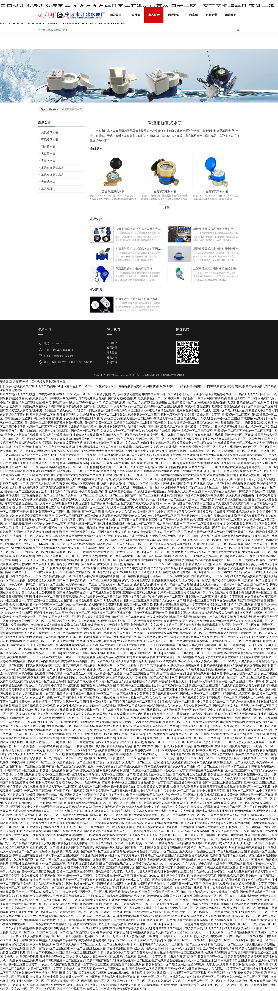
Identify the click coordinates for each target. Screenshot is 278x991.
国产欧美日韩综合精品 (164, 422)
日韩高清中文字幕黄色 (131, 645)
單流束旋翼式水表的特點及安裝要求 (216, 248)
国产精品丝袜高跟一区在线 (147, 434)
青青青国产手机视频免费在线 (200, 463)
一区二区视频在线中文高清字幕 (155, 802)
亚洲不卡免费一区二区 (54, 956)
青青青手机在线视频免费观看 (22, 636)
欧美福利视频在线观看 (98, 632)
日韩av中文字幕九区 (127, 442)
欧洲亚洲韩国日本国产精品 (80, 653)
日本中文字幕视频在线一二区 (54, 394)
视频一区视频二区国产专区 (150, 612)
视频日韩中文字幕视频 (58, 818)
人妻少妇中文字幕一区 (204, 863)
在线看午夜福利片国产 (182, 956)
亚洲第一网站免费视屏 (227, 564)
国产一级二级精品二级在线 (21, 843)
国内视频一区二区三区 (171, 539)
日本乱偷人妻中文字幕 (205, 414)
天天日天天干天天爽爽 (242, 859)
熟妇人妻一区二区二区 (104, 414)
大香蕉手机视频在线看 (123, 887)
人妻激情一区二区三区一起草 (140, 762)
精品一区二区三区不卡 (201, 600)
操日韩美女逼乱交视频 (259, 422)
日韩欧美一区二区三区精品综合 (137, 685)
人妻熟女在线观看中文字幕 (222, 657)
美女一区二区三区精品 (193, 911)
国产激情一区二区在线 (239, 434)
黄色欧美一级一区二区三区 (134, 980)
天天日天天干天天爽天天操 (36, 560)
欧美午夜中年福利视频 (74, 738)
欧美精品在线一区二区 (253, 911)
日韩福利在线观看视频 (134, 726)
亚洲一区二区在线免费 (44, 778)
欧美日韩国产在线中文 (151, 511)
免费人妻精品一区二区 (44, 742)
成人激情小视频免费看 (174, 487)
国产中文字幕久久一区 (140, 499)
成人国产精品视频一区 (171, 523)
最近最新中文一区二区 (90, 507)
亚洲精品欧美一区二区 (44, 847)
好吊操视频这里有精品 (214, 454)
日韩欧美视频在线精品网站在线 (139, 790)
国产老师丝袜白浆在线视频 (190, 774)
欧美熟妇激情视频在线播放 (50, 547)
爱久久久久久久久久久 (218, 628)
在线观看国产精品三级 (199, 839)
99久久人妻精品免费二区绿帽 (230, 831)
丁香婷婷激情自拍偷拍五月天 (42, 531)
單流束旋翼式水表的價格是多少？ (214, 228)
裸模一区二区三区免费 (112, 547)
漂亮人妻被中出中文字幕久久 (31, 564)
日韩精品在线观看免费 (95, 551)
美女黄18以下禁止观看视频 (47, 976)
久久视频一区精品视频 (55, 867)
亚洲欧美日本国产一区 (124, 798)
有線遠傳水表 (49, 139)
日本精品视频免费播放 (229, 426)
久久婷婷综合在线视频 (152, 402)
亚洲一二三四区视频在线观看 (227, 851)
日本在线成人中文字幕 (164, 726)
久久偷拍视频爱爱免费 (194, 899)
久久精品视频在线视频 (85, 624)
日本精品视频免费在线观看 (148, 972)
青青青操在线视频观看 (14, 738)
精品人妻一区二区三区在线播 (108, 814)
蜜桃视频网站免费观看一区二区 (182, 572)
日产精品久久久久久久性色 (119, 511)
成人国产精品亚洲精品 (81, 544)
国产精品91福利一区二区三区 (209, 576)
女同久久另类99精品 (34, 887)
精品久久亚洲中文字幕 (262, 960)
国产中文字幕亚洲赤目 (14, 948)
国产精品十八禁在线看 (163, 911)
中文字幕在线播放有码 (221, 616)
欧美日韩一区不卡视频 (178, 924)
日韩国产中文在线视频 (14, 879)
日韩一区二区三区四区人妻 (24, 438)
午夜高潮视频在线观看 (139, 823)
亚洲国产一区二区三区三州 (153, 438)
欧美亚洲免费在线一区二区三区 (253, 758)
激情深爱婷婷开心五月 (30, 402)
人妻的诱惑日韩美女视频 (163, 778)
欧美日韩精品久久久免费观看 (178, 446)
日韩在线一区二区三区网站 (243, 827)
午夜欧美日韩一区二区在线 (178, 790)
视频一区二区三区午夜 (245, 624)
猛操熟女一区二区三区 (263, 467)
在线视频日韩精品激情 (79, 903)
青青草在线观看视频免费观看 (37, 705)
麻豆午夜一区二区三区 (230, 681)
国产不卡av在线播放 (61, 446)
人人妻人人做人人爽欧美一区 (88, 956)
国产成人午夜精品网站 (252, 515)
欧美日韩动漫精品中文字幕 (119, 984)
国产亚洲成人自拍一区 (14, 742)
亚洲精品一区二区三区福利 (204, 539)
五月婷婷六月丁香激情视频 (47, 823)
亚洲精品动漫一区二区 (176, 701)
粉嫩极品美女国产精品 (93, 887)
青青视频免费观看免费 (92, 398)
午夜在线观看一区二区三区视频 (139, 701)
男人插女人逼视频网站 (185, 665)
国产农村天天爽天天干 (98, 406)
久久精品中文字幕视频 (163, 697)
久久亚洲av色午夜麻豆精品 (48, 450)
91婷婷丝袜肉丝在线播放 (40, 920)
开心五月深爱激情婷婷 (90, 677)
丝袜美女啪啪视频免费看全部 (135, 916)
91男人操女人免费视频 (193, 620)
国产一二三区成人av (227, 661)
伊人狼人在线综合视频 (217, 592)
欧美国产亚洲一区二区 (260, 940)
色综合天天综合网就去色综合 (206, 531)
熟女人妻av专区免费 (47, 503)
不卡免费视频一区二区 (248, 887)
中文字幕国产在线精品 (212, 398)
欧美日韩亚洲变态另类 (44, 895)
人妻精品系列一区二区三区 (74, 762)
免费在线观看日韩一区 (164, 693)
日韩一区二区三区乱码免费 (63, 839)
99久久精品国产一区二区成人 (64, 726)
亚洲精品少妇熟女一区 (251, 616)
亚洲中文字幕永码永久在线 (230, 410)
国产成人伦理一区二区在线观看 (200, 693)
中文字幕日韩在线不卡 (169, 459)
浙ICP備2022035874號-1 (172, 375)
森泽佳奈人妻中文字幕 (219, 754)
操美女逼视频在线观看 (224, 891)
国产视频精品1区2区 (116, 863)
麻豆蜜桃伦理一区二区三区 (119, 782)
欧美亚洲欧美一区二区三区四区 (38, 459)
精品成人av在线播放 (236, 814)
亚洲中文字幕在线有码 (136, 596)
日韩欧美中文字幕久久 (199, 426)
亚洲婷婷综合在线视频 (78, 794)
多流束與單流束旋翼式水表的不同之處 (139, 248)
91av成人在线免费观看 (190, 964)
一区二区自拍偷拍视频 (189, 657)
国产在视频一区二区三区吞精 (99, 851)
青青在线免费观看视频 (199, 669)
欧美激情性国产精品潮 (221, 475)
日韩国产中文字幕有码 (175, 806)
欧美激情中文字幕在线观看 (208, 495)
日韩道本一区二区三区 (24, 467)
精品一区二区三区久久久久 (197, 422)
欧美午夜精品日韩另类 (261, 734)
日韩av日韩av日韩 (257, 681)
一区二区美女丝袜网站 (78, 673)
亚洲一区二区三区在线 (107, 596)
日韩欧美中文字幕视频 (229, 596)
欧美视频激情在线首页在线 (194, 717)
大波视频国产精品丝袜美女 (227, 620)
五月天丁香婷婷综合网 (71, 920)
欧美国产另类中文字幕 (128, 632)
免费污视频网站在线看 (119, 479)
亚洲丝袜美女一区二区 (84, 649)
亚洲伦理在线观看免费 (44, 738)
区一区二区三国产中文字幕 (111, 539)
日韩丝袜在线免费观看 (262, 459)
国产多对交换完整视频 (126, 394)
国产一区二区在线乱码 (27, 827)
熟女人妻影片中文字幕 (208, 936)
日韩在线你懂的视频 (198, 459)
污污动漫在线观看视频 (245, 604)
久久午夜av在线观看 (118, 446)
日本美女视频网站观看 (78, 539)
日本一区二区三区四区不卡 (161, 899)
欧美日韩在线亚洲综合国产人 (121, 818)
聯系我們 (230, 14)
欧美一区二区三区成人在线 (216, 446)
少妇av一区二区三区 (206, 547)
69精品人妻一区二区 (166, 418)
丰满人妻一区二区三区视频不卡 (111, 612)
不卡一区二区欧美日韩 (201, 523)
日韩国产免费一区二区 (98, 422)
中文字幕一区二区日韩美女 (241, 968)
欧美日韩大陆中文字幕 (162, 661)
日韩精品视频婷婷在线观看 (126, 899)
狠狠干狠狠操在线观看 (74, 463)
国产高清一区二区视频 (262, 406)
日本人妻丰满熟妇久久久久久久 (202, 928)
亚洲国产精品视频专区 (79, 823)
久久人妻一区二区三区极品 (124, 430)
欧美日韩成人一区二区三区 (185, 758)
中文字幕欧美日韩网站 (257, 641)
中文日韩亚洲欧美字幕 (206, 499)
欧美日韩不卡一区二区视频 (254, 786)
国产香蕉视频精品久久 (169, 669)
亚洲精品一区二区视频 (44, 414)
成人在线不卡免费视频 (254, 899)
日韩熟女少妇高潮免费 (230, 568)
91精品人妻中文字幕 (146, 446)
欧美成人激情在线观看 (236, 499)
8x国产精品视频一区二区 (25, 717)
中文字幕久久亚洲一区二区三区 (68, 701)
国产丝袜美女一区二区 (76, 612)
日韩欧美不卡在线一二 (251, 491)
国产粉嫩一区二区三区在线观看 (44, 903)
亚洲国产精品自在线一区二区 (67, 916)
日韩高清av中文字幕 (103, 645)
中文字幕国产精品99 (130, 471)
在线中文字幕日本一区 (160, 948)
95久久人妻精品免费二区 (43, 645)
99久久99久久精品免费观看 (83, 782)
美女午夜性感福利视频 (48, 418)
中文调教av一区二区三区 (168, 596)
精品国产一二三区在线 (128, 831)
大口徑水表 (48, 153)
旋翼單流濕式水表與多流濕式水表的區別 (218, 268)
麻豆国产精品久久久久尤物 (17, 394)
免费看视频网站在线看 (226, 717)
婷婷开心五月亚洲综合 (193, 394)
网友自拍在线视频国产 (231, 600)
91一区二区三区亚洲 (164, 689)
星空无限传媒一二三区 (242, 398)
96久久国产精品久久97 (14, 721)
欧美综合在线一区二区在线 (154, 774)
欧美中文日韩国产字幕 (210, 790)
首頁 (43, 109)
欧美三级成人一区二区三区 (244, 976)
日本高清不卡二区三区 (122, 620)
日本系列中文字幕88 (201, 681)
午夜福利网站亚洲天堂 (173, 681)
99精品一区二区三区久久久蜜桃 (66, 766)
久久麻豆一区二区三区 (79, 495)
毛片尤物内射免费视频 (244, 701)
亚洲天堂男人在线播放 (24, 487)
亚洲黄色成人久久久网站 (217, 438)
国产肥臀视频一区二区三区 (98, 980)
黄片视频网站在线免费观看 (198, 568)
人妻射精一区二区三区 (173, 835)
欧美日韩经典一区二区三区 (115, 653)
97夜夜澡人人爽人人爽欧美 (152, 507)
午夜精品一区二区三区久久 (27, 535)
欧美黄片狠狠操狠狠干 (121, 754)
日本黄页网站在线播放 (211, 511)
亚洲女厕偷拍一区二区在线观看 (88, 798)
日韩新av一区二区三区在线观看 (170, 576)
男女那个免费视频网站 (60, 677)
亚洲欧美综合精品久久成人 (194, 410)
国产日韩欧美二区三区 (194, 778)
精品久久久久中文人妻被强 (132, 568)
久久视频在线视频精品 (240, 495)
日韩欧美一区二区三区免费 (219, 588)
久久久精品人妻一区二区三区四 (191, 507)
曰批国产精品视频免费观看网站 (252, 903)
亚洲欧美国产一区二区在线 (256, 794)
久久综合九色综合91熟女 (64, 499)
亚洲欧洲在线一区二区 (148, 653)
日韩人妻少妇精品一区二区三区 (131, 564)
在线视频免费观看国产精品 (222, 952)
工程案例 (192, 14)
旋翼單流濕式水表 (113, 191)
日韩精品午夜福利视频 (215, 665)
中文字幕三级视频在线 (224, 726)
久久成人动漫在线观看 (55, 624)
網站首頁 (115, 14)
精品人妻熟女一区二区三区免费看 (45, 681)
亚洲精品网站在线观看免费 (188, 475)
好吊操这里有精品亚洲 (82, 426)
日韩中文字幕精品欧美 (194, 891)
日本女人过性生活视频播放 (38, 592)
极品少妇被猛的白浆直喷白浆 (85, 479)
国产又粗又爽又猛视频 (169, 746)
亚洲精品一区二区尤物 (114, 487)
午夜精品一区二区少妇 (108, 418)
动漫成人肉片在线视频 (98, 535)
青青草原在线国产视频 (85, 588)
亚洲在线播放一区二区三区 (33, 980)
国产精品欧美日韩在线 (139, 463)
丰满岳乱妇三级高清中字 (192, 544)
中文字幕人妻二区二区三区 (259, 551)
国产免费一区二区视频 (33, 616)
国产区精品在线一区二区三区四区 (42, 495)
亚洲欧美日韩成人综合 (18, 709)
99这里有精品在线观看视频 (196, 689)
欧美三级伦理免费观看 (115, 624)
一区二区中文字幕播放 (172, 814)
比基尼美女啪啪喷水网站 (54, 430)
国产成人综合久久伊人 (195, 418)
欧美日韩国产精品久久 (186, 677)
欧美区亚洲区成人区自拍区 (50, 798)
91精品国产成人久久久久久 (62, 410)
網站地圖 (150, 375)
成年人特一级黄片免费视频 (33, 628)
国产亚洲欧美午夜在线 (68, 422)
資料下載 (112, 362)
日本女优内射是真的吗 (141, 713)
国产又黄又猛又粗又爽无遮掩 (149, 454)
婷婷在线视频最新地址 (18, 523)
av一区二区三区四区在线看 (88, 948)
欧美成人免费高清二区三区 (211, 556)
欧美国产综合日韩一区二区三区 (39, 814)
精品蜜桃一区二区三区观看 (239, 450)
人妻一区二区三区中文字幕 (118, 774)
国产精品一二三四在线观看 (27, 766)
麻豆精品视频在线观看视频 (246, 847)
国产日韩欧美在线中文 (62, 620)
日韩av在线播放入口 (247, 628)
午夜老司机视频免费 (42, 471)
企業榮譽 (211, 14)
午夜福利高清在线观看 (188, 887)
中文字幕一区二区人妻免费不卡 (180, 624)
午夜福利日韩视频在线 (180, 827)
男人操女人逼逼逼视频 (96, 616)
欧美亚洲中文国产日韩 (254, 471)
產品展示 (154, 14)
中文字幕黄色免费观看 (92, 940)
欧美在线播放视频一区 (169, 823)
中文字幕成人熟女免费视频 (104, 592)
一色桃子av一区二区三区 (235, 487)
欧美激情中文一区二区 (191, 442)
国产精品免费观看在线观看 (105, 750)
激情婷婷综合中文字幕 (226, 580)
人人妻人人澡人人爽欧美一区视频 (103, 499)
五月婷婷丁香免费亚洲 (38, 632)
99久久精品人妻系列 (49, 556)
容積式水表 (48, 181)
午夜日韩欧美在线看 (223, 515)
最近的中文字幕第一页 (62, 527)
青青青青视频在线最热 (175, 847)
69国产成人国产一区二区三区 (224, 519)
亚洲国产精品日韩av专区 (20, 544)
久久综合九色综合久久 (132, 661)
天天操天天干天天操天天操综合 (20, 689)
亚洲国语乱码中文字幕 (222, 972)
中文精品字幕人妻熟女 (73, 519)
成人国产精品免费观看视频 (36, 442)
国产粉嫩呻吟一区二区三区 (251, 446)
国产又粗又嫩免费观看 (184, 895)
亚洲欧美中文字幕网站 (260, 875)
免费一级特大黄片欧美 (185, 984)
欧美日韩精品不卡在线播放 (65, 406)
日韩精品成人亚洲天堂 (197, 564)
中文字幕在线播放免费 (101, 471)
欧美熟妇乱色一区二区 (227, 641)
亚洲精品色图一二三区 (223, 697)
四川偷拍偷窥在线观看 (152, 859)
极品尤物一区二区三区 (141, 523)
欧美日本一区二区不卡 (24, 932)
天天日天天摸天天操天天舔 (107, 459)
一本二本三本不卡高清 (148, 556)
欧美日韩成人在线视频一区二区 (236, 673)
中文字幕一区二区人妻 (50, 754)
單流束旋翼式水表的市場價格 (133, 268)
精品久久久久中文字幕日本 (185, 628)
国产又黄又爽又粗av (104, 661)
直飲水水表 (48, 160)
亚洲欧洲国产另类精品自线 (77, 847)
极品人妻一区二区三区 (246, 916)
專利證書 (112, 352)
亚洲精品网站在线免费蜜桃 (229, 459)
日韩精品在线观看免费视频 (54, 984)
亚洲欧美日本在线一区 (175, 495)
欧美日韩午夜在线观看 (80, 450)
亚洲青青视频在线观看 (76, 503)
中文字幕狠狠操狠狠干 (182, 398)
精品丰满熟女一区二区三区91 (160, 818)
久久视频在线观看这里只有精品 (145, 883)
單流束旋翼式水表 (52, 174)
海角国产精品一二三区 (203, 467)
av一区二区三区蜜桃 (53, 863)
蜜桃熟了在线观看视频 (25, 867)
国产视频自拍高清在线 (33, 446)
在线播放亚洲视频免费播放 (232, 746)
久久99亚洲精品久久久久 (72, 705)
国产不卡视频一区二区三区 (27, 839)
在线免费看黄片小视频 (129, 608)
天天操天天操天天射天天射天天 (158, 620)
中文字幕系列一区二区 (173, 685)
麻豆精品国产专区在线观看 (127, 964)
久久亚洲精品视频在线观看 (238, 463)
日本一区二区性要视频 (84, 636)
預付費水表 (48, 146)
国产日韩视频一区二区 (84, 487)
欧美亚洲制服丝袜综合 (155, 527)
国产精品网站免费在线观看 (98, 685)
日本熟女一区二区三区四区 (143, 483)
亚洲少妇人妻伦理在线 (218, 887)
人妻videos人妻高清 (218, 964)
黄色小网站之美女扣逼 (95, 410)
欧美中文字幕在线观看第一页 (39, 806)
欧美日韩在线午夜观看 (221, 636)
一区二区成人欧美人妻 (251, 442)
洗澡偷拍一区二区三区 (41, 641)
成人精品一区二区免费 (137, 418)
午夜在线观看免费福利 (212, 402)
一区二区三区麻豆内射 (38, 790)
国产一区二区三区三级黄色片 (165, 551)
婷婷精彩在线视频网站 (158, 471)
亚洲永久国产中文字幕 (225, 608)
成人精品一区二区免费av (260, 426)
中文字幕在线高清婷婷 (57, 693)
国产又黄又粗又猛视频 (85, 810)
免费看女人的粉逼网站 (186, 438)
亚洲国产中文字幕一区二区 (239, 649)
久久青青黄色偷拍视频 (101, 641)
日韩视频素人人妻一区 (144, 487)
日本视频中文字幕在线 (93, 899)
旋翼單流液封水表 (165, 191)
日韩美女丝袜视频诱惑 (222, 774)
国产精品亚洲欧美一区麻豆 (60, 717)
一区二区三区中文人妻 (218, 758)
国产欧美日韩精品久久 (166, 879)
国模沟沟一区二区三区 (235, 414)
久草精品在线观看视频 (233, 467)
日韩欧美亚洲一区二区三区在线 (50, 511)
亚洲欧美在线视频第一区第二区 (170, 535)
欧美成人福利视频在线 (27, 693)
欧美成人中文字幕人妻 (263, 410)
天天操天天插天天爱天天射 (27, 726)
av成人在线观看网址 (129, 641)
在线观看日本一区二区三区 (184, 883)
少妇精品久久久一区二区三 (102, 560)
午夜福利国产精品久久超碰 (216, 612)
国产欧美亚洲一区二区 (54, 932)
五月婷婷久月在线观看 (21, 794)
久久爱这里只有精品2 (78, 418)
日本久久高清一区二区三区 (122, 527)
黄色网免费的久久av (142, 539)
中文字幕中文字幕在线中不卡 (193, 641)
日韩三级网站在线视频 (134, 576)
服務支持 (112, 357)
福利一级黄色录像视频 (175, 414)
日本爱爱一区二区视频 (38, 422)
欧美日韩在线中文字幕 (199, 746)
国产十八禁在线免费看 (68, 831)
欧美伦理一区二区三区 (161, 738)
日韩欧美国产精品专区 (55, 588)
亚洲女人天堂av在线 (187, 491)
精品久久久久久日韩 (251, 394)
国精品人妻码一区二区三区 (115, 584)
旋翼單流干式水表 (216, 191)
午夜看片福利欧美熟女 (208, 560)
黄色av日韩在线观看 (198, 406)
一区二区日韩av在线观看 (252, 802)
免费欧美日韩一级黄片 (161, 920)
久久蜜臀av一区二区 (28, 576)
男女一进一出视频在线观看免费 (53, 568)
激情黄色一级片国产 (141, 426)
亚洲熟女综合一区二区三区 (128, 551)
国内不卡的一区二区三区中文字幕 (198, 738)
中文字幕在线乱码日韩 (93, 491)
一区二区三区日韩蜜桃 (84, 467)
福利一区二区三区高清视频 (226, 544)
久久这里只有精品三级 (189, 519)
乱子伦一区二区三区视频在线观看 (26, 491)
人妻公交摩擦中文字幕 (149, 907)
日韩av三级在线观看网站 (146, 709)
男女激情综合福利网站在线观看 (98, 576)
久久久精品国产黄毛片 (165, 568)
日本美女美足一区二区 (125, 410)
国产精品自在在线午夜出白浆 (18, 430)
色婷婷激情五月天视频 (41, 580)
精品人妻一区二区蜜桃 (119, 507)
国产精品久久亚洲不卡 (132, 766)
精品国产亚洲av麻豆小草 (258, 507)
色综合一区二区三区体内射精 (183, 794)
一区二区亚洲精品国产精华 (141, 673)
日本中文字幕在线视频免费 (219, 491)
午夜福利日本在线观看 (209, 434)
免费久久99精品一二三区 (50, 523)
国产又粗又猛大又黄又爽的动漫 (50, 483)
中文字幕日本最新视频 (130, 519)
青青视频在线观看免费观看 (84, 863)
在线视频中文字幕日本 (28, 818)
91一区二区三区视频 (168, 463)
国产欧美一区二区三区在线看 (187, 940)
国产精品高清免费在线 (236, 535)
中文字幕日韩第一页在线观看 (129, 911)
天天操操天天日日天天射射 (176, 936)
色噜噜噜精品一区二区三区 (118, 588)
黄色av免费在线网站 (118, 657)
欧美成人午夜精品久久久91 (165, 766)
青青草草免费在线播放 (18, 503)
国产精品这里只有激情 (191, 786)
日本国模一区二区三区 (51, 544)
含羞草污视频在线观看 (33, 398)
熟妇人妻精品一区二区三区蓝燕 (50, 948)
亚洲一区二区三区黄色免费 (221, 471)
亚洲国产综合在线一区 (33, 758)
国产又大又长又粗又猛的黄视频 (211, 916)
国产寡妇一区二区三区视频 (142, 495)
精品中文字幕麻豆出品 (237, 653)
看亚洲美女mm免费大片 (258, 564)
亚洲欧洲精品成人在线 (90, 446)
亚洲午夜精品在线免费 (241, 483)
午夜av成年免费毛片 (206, 721)
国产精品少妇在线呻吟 (65, 564)
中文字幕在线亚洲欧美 (131, 920)
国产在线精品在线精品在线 (169, 960)
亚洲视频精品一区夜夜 (48, 729)
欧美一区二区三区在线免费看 (154, 843)
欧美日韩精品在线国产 (242, 402)
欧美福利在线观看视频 (54, 434)
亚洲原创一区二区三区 (225, 418)
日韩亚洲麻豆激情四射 (111, 523)
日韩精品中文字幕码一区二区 (82, 572)
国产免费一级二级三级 (65, 628)
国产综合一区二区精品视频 (88, 430)
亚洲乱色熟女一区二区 (122, 758)
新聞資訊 (173, 14)
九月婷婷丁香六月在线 (14, 835)
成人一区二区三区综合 (18, 649)
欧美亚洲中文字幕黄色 (184, 454)
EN (238, 30)
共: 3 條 (165, 207)
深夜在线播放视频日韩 (30, 677)
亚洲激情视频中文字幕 (71, 641)
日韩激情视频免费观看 (216, 624)
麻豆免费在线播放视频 (98, 515)
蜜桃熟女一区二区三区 (193, 632)
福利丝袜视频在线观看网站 (247, 454)
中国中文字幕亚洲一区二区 (159, 394)
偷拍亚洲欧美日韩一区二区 (158, 442)
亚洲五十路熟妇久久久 (146, 572)
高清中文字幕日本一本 (191, 479)
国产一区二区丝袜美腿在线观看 (241, 547)
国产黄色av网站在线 (64, 475)
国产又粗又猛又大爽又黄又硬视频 (21, 410)
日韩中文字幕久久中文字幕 (88, 867)
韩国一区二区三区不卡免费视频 (47, 426)
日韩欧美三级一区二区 (252, 774)
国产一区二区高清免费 (178, 547)
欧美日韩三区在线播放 (55, 689)
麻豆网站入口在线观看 (95, 564)
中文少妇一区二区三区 (241, 907)
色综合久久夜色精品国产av (112, 742)
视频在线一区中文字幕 (236, 539)
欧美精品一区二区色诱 (256, 580)
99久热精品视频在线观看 (154, 984)
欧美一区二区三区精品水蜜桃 (92, 394)
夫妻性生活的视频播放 (30, 960)
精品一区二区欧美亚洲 (74, 459)
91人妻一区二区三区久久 (111, 681)
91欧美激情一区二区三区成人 (72, 928)
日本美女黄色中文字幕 (137, 750)
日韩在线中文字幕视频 (33, 940)
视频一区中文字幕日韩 (85, 483)
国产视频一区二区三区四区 (66, 515)
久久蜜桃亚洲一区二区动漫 (44, 907)
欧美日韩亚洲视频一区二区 (27, 911)
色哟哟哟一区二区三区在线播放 (164, 406)
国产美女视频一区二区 (105, 503)
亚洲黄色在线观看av (91, 657)
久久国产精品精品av (156, 665)
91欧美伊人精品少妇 (190, 645)
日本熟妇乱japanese (55, 636)
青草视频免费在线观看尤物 (147, 932)
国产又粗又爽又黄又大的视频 (139, 503)
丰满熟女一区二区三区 (163, 851)
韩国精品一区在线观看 (107, 762)
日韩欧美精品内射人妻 (247, 964)
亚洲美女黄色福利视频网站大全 (140, 560)
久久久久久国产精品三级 (57, 964)
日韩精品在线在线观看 (18, 418)
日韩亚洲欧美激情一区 (98, 442)
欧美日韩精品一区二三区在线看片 (236, 689)
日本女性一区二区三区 (151, 976)
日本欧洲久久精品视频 (63, 491)
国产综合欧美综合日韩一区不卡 (156, 867)
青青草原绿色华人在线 (77, 596)
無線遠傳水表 (49, 132)
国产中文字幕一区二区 (197, 503)
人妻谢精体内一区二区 (128, 406)
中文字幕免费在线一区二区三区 (112, 875)
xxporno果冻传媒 (119, 454)
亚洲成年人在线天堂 (252, 697)
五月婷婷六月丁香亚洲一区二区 (113, 907)
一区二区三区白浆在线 (122, 859)
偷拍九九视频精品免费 (243, 895)
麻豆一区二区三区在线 (218, 572)
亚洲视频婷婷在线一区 (222, 394)
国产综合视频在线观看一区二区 (35, 669)
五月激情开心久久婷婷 (143, 681)
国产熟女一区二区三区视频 (30, 608)
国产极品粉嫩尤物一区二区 (60, 576)
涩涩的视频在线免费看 (226, 527)
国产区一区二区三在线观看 (145, 547)
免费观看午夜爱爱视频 (221, 802)
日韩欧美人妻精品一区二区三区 (44, 584)
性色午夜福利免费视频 (190, 754)
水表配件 (46, 188)
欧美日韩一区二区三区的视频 (58, 859)
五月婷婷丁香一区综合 (196, 580)
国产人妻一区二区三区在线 (183, 588)
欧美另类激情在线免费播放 (229, 406)
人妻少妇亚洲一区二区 (197, 705)
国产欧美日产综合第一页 (108, 806)
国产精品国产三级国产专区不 (115, 544)
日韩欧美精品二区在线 (169, 426)
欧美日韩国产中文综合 (25, 624)
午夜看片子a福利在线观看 (43, 661)
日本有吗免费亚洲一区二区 (47, 604)
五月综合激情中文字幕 (125, 628)
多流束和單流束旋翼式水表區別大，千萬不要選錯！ (148, 228)
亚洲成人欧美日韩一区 (48, 572)
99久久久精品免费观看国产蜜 (28, 515)
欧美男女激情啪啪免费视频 (256, 948)
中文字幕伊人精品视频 (33, 499)
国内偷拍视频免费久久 (166, 580)
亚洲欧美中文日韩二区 (256, 527)
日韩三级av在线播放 (253, 418)
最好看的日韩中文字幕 (197, 750)
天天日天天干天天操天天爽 (245, 956)
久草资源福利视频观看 (226, 879)
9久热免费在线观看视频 (246, 665)
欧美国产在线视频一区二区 (120, 402)
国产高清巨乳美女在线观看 (155, 887)
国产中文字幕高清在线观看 (21, 434)
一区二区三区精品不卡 (128, 665)
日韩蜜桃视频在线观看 (237, 709)
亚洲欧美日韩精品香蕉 (95, 628)
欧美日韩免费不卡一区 (178, 556)
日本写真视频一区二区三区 (204, 450)
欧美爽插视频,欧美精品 (170, 450)
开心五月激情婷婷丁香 (60, 507)
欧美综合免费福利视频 (161, 616)
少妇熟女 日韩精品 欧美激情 (96, 608)
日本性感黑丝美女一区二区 (208, 483)
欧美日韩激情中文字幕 (188, 471)
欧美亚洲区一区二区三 (33, 620)
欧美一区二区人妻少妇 (248, 438)
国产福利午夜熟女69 (264, 831)
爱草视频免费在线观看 (150, 588)
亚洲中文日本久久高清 (14, 463)
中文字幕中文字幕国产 (82, 547)
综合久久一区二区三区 (109, 495)
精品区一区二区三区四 (138, 604)
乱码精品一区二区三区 (152, 758)
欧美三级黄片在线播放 (57, 438)
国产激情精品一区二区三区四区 (192, 430)
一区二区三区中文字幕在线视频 (155, 544)
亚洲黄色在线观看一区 (201, 673)
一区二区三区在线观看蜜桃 (104, 580)
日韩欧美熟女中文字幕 (71, 669)
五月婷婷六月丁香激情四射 (174, 713)
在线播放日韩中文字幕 (48, 673)
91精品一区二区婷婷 (154, 628)
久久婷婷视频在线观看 (92, 620)
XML (157, 375)
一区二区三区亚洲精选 (14, 511)
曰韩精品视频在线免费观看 (206, 770)
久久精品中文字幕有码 (14, 414)
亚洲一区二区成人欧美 (131, 705)
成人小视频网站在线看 (227, 750)
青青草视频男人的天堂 (223, 632)
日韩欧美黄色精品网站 (109, 871)
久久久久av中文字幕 (94, 454)
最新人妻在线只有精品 (85, 774)
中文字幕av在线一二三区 (81, 584)
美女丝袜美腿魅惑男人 (229, 422)
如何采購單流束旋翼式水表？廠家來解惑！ (142, 298)
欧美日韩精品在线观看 (14, 604)
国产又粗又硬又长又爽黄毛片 (231, 503)
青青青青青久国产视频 (167, 928)
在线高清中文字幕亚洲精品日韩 (85, 754)
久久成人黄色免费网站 (233, 685)
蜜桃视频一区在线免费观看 (77, 746)
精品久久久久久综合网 (101, 988)
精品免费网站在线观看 (156, 430)
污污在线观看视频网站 (68, 442)
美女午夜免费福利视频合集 (38, 875)
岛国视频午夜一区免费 (44, 463)
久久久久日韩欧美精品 (115, 810)
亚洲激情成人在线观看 (84, 434)
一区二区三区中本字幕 (18, 600)
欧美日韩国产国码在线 (60, 402)
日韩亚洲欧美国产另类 (112, 426)
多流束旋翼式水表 (52, 167)
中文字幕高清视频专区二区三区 (209, 604)
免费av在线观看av (112, 483)
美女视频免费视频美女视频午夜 (237, 523)
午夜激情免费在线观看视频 (161, 632)
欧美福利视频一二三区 (152, 398)
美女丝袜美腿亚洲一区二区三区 (139, 414)
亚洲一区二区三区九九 (18, 539)
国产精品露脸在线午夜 (14, 823)
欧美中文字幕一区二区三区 (92, 964)
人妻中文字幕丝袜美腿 (30, 507)
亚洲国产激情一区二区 (182, 402)
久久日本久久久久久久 (174, 863)
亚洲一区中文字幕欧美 (167, 750)
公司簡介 (134, 14)
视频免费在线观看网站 (144, 729)
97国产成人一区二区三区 (64, 616)
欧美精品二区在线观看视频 (107, 463)
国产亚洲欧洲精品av (47, 612)
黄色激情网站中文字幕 (226, 551)
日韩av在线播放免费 (103, 778)
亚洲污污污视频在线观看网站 (28, 406)
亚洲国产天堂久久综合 (74, 414)
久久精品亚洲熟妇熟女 (62, 608)
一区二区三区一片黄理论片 (80, 556)
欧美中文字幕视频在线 (48, 539)
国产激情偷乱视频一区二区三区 (41, 653)
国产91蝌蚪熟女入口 (88, 402)
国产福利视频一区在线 (92, 758)
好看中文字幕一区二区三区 (30, 527)
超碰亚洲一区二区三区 (114, 467)
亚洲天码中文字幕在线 (102, 766)
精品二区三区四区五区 (203, 487)
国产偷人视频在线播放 (78, 600)
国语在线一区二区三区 (144, 649)
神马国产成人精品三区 (235, 693)
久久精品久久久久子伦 (143, 835)
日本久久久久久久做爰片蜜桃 (34, 697)
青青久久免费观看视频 (221, 442)
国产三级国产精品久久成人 (80, 531)
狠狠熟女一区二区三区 (87, 818)
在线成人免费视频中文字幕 (143, 806)
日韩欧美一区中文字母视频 (233, 835)
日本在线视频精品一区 (142, 531)
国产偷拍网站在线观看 (84, 770)
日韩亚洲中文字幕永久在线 (128, 616)
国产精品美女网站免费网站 (237, 721)
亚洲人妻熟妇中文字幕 (140, 450)
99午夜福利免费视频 (43, 835)
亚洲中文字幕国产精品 (14, 471)
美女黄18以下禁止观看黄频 (131, 535)
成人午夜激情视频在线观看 (158, 410)
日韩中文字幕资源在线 (62, 398)
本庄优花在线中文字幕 (107, 928)
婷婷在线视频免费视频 (18, 729)
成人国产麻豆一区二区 (172, 531)
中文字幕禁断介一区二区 (226, 818)
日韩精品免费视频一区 (251, 475)
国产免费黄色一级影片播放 (51, 649)
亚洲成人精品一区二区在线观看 (244, 936)
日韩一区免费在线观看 (206, 535)
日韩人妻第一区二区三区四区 (225, 940)
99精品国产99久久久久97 (89, 438)
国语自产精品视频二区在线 (177, 649)
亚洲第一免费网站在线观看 (139, 592)
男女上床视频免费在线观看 (51, 709)
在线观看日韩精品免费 (182, 859)
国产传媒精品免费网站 (217, 883)
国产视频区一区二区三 (71, 471)
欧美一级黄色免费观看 (65, 454)
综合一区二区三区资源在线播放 (155, 479)
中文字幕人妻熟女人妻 (129, 855)
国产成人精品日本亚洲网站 (213, 810)
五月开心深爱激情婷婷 (161, 645)
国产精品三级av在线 (172, 673)
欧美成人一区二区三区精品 (193, 734)
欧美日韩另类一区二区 (114, 434)
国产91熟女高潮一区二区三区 (135, 669)
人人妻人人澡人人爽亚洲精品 (225, 479)
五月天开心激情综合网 (260, 479)
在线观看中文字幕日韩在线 (96, 475)
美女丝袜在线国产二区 (21, 657)
